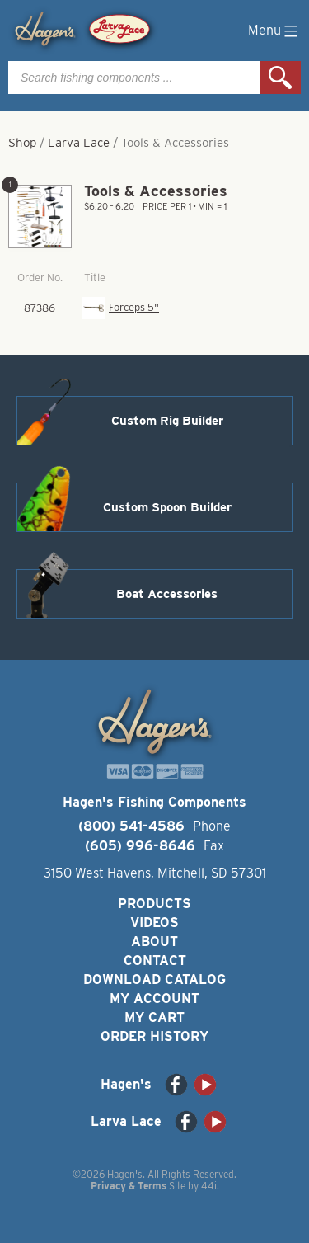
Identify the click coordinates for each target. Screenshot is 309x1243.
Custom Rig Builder (167, 420)
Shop (22, 142)
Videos (154, 922)
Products (154, 903)
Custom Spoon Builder (167, 507)
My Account (154, 998)
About (154, 941)
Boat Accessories (167, 593)
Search (280, 77)
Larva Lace (79, 142)
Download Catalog (154, 979)
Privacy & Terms (128, 1185)
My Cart (154, 1017)
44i (209, 1185)
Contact (155, 960)
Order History (154, 1036)
